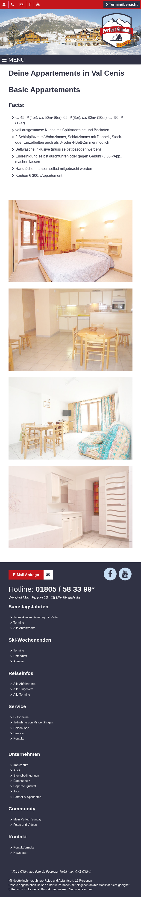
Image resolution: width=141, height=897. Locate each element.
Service (18, 733)
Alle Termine (21, 694)
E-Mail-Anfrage (33, 575)
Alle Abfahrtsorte (24, 628)
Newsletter (20, 852)
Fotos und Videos (25, 824)
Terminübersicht (121, 4)
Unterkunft (20, 656)
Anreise (18, 661)
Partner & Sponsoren (27, 797)
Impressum (20, 765)
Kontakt (18, 738)
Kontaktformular (24, 847)
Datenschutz (21, 781)
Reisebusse (21, 728)
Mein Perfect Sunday (27, 819)
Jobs (16, 791)
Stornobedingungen (26, 775)
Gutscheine (21, 717)
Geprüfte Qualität (24, 786)
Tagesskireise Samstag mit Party (35, 617)
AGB (16, 770)
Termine (18, 622)
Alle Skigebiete (23, 689)
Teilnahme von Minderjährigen (33, 722)
